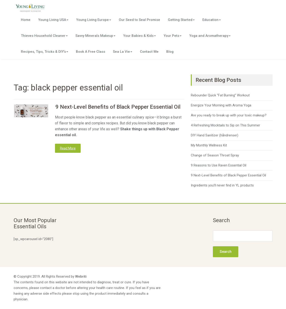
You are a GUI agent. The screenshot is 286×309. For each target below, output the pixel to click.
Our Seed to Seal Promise (139, 20)
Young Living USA (53, 20)
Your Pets (173, 36)
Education (211, 20)
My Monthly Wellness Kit (209, 145)
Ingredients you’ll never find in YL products (222, 185)
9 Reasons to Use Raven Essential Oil (218, 165)
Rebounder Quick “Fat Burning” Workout (220, 95)
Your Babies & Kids (139, 36)
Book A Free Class (90, 52)
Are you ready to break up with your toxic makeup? (228, 115)
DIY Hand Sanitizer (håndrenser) (214, 135)
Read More (68, 148)
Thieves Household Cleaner (44, 36)
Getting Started (181, 20)
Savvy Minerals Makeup (95, 36)
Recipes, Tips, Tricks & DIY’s (44, 52)
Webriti (81, 276)
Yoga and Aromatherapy (210, 36)
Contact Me (149, 52)
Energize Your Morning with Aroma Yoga (221, 105)
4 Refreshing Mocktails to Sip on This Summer (225, 125)
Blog (170, 52)
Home (25, 20)
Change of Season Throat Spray (215, 155)
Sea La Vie (122, 52)
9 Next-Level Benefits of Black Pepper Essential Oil (117, 107)
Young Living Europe (93, 20)
